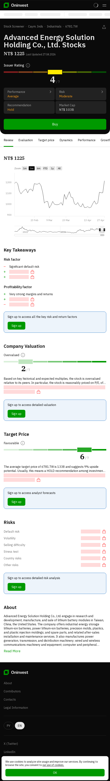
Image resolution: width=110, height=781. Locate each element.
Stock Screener (14, 26)
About (8, 683)
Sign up (16, 326)
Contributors (12, 691)
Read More (12, 651)
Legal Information (16, 707)
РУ (8, 725)
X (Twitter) (11, 744)
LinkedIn (9, 752)
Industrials (54, 26)
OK (55, 772)
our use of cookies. (53, 765)
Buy (55, 124)
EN (20, 725)
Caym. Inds (35, 26)
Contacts (10, 699)
